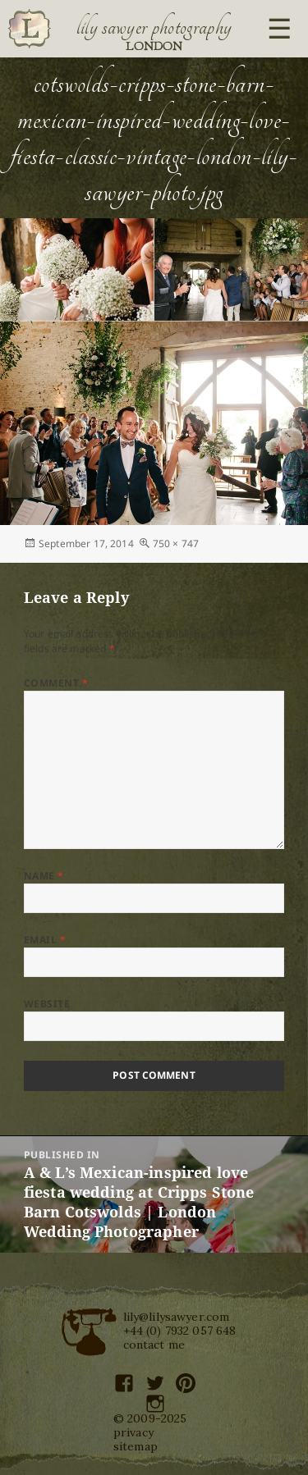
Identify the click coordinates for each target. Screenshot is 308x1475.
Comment (56, 683)
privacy (133, 1432)
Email (45, 940)
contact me (154, 1344)
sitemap (135, 1446)
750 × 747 (176, 543)
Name (44, 876)
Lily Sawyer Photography (154, 27)
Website (47, 1004)
